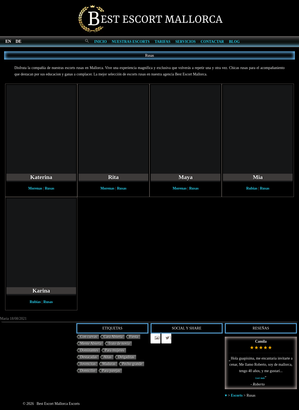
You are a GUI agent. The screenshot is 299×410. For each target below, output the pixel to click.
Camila (261, 341)
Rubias (251, 188)
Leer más (260, 378)
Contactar (212, 42)
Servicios (185, 42)
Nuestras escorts (131, 42)
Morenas (35, 188)
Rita (113, 177)
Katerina (41, 177)
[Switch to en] (8, 41)
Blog (234, 42)
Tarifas (162, 42)
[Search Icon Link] (87, 41)
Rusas (49, 188)
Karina (41, 290)
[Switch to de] (18, 41)
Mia (258, 177)
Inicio (100, 42)
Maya (185, 177)
